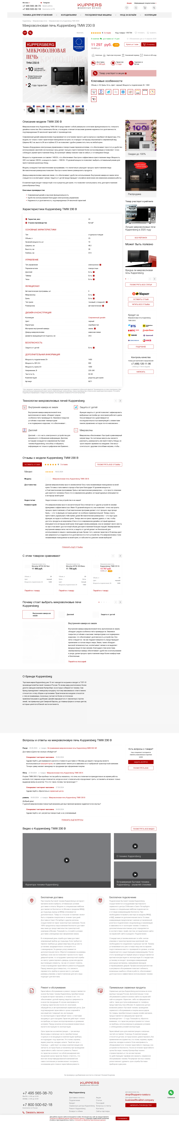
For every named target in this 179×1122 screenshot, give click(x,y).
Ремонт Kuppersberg (77, 1108)
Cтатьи (99, 1100)
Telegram (45, 3)
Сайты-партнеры (103, 1111)
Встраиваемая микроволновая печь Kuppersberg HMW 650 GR (72, 748)
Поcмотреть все (140, 768)
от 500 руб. (101, 64)
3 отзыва (107, 33)
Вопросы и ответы (103, 1106)
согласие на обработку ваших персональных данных (67, 1118)
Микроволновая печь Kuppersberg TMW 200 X (65, 773)
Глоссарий (100, 1103)
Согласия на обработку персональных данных (90, 1120)
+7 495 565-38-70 (32, 6)
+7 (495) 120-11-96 (141, 361)
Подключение (74, 1100)
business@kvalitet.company (139, 1100)
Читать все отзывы (141, 304)
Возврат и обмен (76, 1111)
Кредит (72, 1103)
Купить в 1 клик (132, 44)
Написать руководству (141, 1105)
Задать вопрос (141, 762)
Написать (141, 369)
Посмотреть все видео (143, 829)
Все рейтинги (141, 238)
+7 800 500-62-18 (32, 9)
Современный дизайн (96, 318)
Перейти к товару (32, 591)
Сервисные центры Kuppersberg (82, 1106)
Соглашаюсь (122, 1118)
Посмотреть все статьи (141, 285)
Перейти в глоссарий (77, 662)
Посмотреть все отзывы (108, 464)
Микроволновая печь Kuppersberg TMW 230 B (67, 797)
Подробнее (141, 344)
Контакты (100, 1108)
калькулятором (47, 764)
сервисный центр (57, 791)
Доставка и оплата (76, 1098)
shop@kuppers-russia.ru (137, 1094)
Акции (129, 3)
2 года (118, 64)
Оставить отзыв (141, 299)
